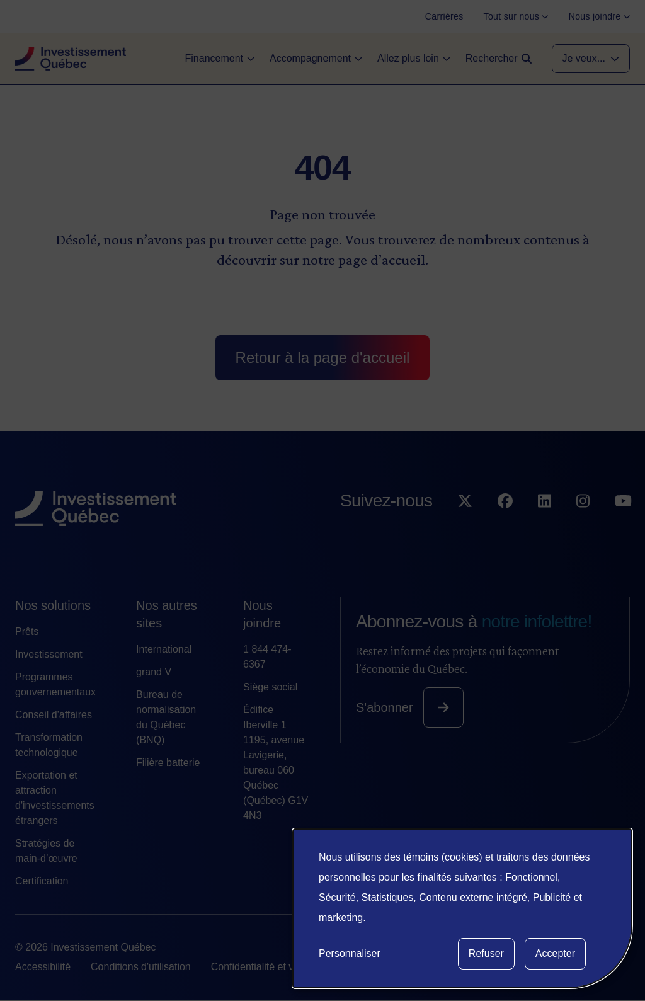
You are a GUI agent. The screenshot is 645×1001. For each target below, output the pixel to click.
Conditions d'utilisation (141, 966)
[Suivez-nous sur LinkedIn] (544, 526)
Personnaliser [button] (349, 953)
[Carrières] (444, 16)
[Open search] (498, 58)
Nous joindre (262, 614)
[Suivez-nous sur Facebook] (505, 526)
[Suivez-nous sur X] (464, 526)
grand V (153, 671)
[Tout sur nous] (516, 16)
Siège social (270, 687)
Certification (41, 881)
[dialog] (462, 908)
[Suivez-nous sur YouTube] (623, 526)
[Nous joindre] (599, 16)
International (163, 649)
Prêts (26, 631)
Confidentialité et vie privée (271, 966)
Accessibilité (43, 966)
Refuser (486, 953)
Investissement (49, 654)
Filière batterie (168, 762)
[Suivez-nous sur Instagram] (583, 526)
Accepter (555, 953)
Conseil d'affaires (53, 714)
